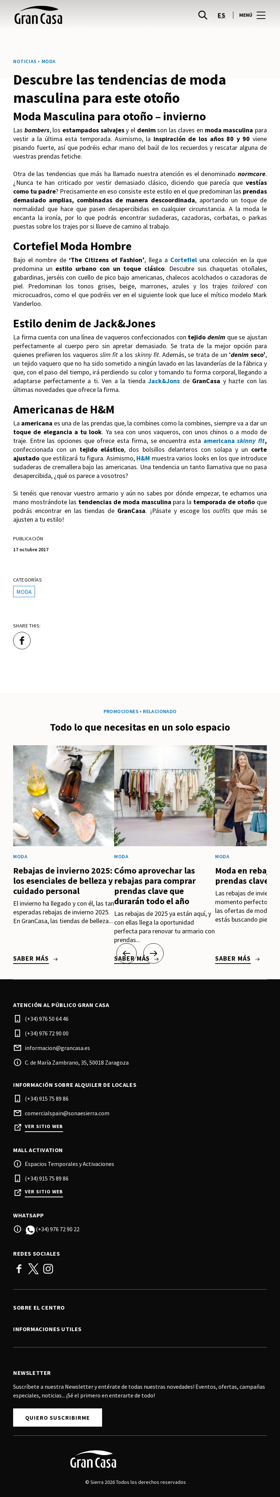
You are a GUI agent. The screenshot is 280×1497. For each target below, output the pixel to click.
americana (234, 440)
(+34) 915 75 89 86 (47, 1098)
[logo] (77, 15)
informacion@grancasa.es (57, 1047)
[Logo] (135, 1459)
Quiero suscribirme (57, 1417)
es (221, 15)
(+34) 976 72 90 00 (47, 1033)
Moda (24, 591)
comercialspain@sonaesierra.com (67, 1113)
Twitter (33, 1269)
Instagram (48, 1269)
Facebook (19, 1269)
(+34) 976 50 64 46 (47, 1018)
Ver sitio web (44, 1126)
